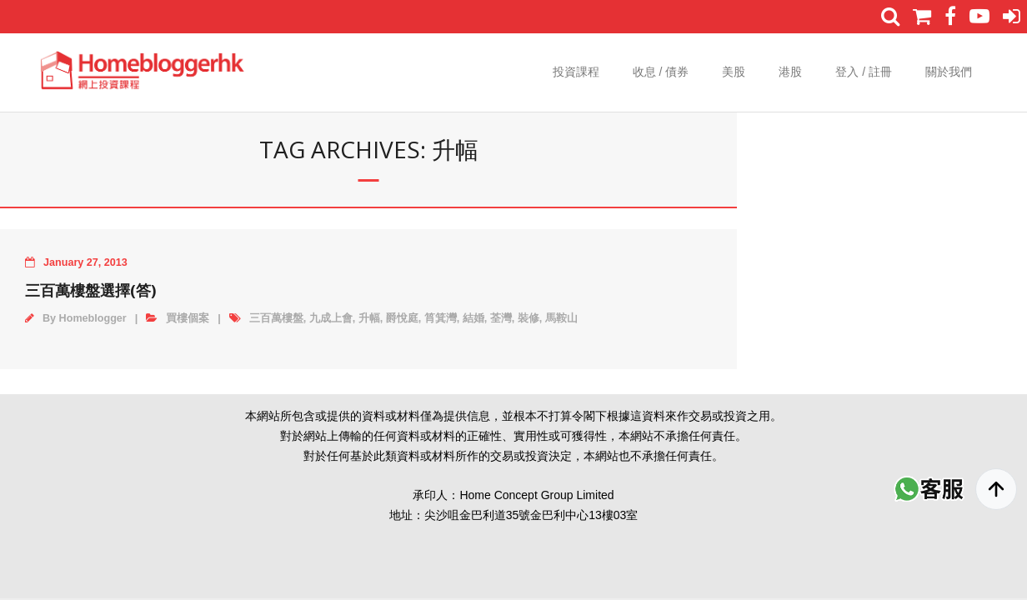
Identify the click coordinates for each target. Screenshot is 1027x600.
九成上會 (331, 318)
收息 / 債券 (661, 71)
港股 (790, 71)
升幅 (369, 318)
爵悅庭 (402, 318)
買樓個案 (187, 318)
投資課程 (576, 71)
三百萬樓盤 (276, 318)
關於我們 (948, 71)
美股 (733, 71)
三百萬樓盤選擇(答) (90, 290)
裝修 (528, 318)
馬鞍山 (561, 318)
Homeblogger (93, 318)
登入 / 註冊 (863, 71)
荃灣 (501, 318)
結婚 (473, 318)
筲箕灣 (440, 318)
